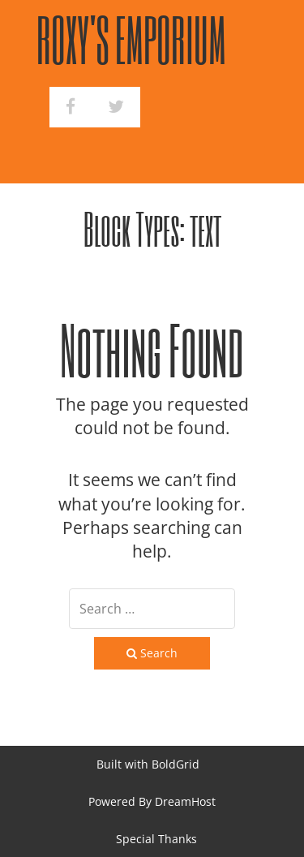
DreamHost (185, 801)
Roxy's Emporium (131, 39)
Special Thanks (156, 838)
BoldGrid (175, 764)
